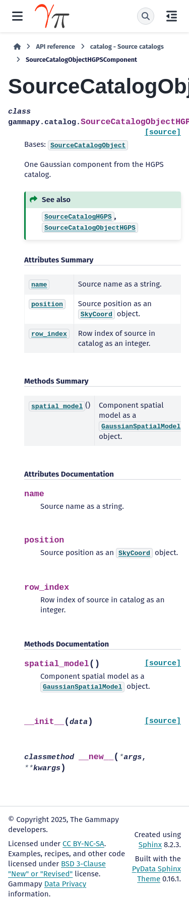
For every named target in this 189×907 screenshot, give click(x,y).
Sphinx (150, 844)
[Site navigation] (17, 16)
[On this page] (171, 16)
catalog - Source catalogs (127, 46)
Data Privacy (65, 883)
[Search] (145, 16)
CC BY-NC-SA (83, 843)
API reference (55, 46)
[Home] (17, 47)
